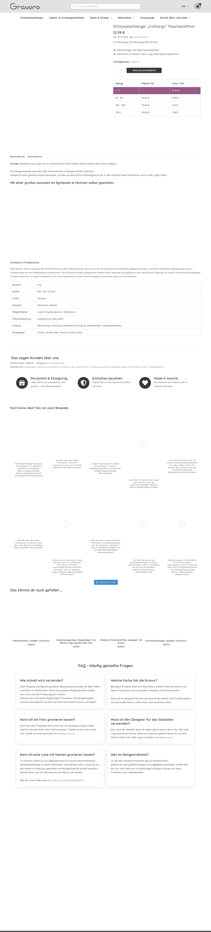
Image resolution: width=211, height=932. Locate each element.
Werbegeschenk (166, 367)
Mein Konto (148, 871)
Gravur (153, 367)
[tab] (60, 681)
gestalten (110, 367)
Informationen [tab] (36, 156)
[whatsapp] (29, 876)
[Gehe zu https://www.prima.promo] (105, 827)
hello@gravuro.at (66, 736)
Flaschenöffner (86, 367)
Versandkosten (141, 37)
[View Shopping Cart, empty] (198, 6)
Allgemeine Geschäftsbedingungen (161, 887)
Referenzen (148, 863)
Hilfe (184, 6)
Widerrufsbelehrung (153, 883)
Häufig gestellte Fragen (155, 859)
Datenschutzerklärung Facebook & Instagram (167, 894)
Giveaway (43, 367)
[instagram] (21, 876)
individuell (100, 367)
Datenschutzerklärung (154, 890)
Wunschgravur (56, 367)
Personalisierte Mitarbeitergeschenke (162, 867)
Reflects (68, 367)
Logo (75, 367)
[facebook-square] (13, 876)
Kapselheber (30, 367)
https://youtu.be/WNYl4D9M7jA (69, 783)
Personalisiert (142, 367)
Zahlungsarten (150, 879)
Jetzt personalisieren (146, 70)
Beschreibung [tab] (17, 156)
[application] (112, 18)
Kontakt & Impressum (154, 898)
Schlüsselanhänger (56, 363)
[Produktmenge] (122, 70)
